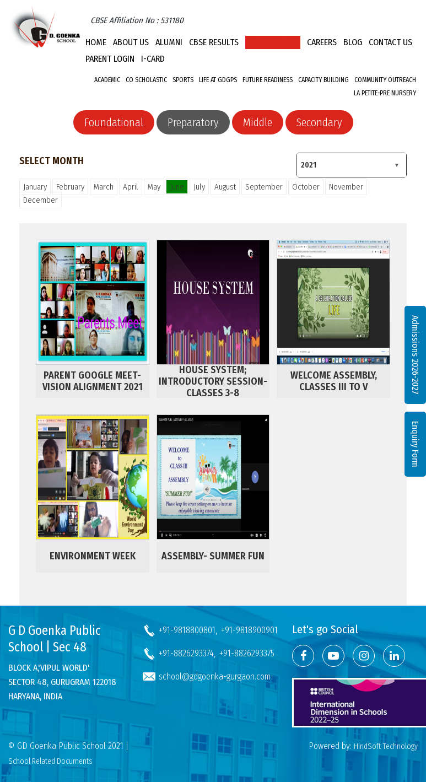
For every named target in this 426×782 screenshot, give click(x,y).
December (40, 200)
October (306, 187)
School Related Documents (50, 761)
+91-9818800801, (188, 630)
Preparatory (193, 122)
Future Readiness (267, 80)
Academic (107, 80)
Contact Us (390, 42)
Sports (182, 80)
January (35, 187)
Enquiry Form (415, 444)
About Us (131, 42)
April (130, 187)
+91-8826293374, (187, 653)
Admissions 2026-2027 (415, 355)
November (346, 187)
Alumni (168, 42)
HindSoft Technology (386, 746)
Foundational (113, 122)
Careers (322, 42)
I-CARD (153, 58)
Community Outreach (385, 80)
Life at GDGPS (218, 80)
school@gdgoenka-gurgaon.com (215, 676)
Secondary (319, 122)
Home (95, 42)
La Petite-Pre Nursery (385, 93)
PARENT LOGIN (109, 58)
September (264, 187)
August (225, 187)
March (104, 187)
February (70, 187)
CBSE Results (214, 42)
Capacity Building (323, 80)
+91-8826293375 (246, 653)
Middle (257, 122)
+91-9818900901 (249, 630)
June (177, 187)
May (154, 187)
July (199, 187)
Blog (352, 42)
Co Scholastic (146, 80)
